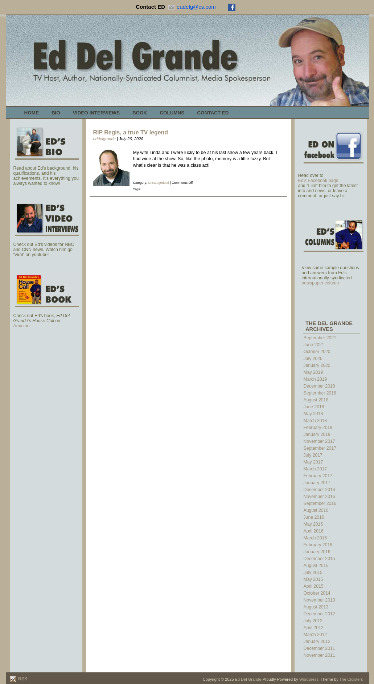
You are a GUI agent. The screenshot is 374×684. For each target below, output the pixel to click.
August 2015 (316, 565)
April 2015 (314, 586)
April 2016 (314, 531)
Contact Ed (213, 113)
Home (31, 113)
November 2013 (319, 600)
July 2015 (313, 572)
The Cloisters (351, 679)
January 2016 (317, 551)
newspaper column (320, 283)
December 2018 (319, 386)
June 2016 (314, 517)
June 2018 (314, 406)
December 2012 (319, 613)
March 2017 (315, 468)
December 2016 (319, 489)
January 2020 (317, 365)
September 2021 (320, 337)
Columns (172, 113)
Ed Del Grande (248, 679)
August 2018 (316, 399)
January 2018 (317, 434)
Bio (56, 113)
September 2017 (320, 448)
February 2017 (318, 475)
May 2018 (313, 413)
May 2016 (313, 524)
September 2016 (320, 503)
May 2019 (313, 372)
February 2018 (318, 427)
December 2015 (319, 558)
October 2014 (317, 593)
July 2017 (313, 455)
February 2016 (318, 544)
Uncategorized (158, 183)
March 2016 (315, 538)
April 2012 (314, 627)
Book (139, 113)
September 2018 (320, 393)
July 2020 (313, 358)
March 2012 (315, 634)
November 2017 (319, 441)
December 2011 (319, 648)
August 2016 (316, 510)
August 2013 (316, 607)
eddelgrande (104, 139)
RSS (22, 678)
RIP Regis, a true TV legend (130, 132)
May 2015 (313, 579)
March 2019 (315, 379)
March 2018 (315, 420)
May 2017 (313, 462)
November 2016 (319, 496)
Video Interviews (96, 113)
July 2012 (313, 620)
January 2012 (317, 641)
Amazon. (22, 325)
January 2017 (317, 482)
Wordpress (308, 679)
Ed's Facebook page (318, 180)
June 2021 (314, 344)
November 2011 (319, 655)
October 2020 (317, 351)
